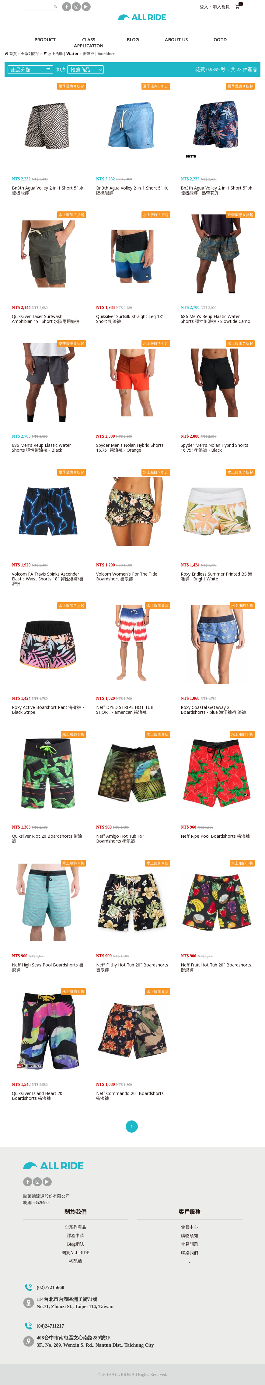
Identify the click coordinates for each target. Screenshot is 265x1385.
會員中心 (189, 1227)
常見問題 (189, 1244)
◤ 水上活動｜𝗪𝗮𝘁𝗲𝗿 (61, 54)
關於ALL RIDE (75, 1252)
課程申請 (75, 1235)
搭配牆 (75, 1261)
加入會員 (221, 7)
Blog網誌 (75, 1244)
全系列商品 (30, 54)
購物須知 (189, 1235)
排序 (61, 69)
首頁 (13, 54)
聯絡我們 (189, 1252)
